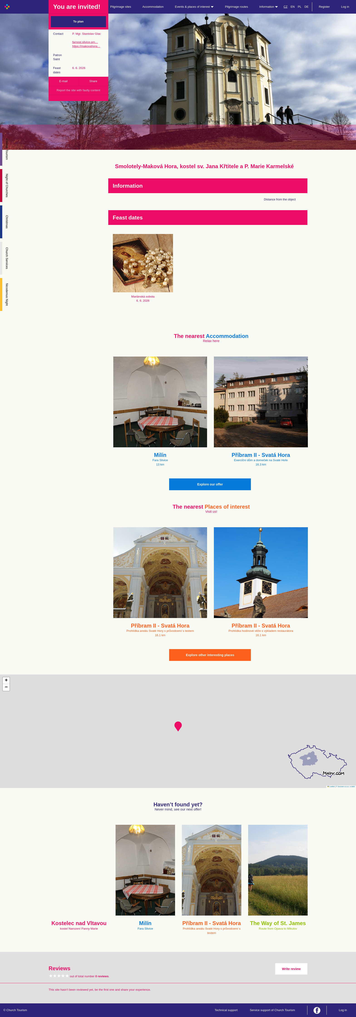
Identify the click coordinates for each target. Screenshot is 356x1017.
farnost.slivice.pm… (85, 42)
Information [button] (268, 6)
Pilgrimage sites (120, 6)
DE (306, 6)
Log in (345, 6)
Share (93, 81)
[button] (178, 726)
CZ (285, 6)
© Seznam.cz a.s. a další (345, 787)
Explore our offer (210, 484)
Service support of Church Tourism (272, 1010)
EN (293, 6)
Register (324, 6)
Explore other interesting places (210, 655)
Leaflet (331, 787)
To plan (78, 21)
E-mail (63, 81)
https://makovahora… (86, 46)
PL (300, 6)
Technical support (226, 1010)
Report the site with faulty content (78, 90)
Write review (291, 969)
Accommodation (152, 6)
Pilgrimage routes (236, 6)
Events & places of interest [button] (194, 6)
